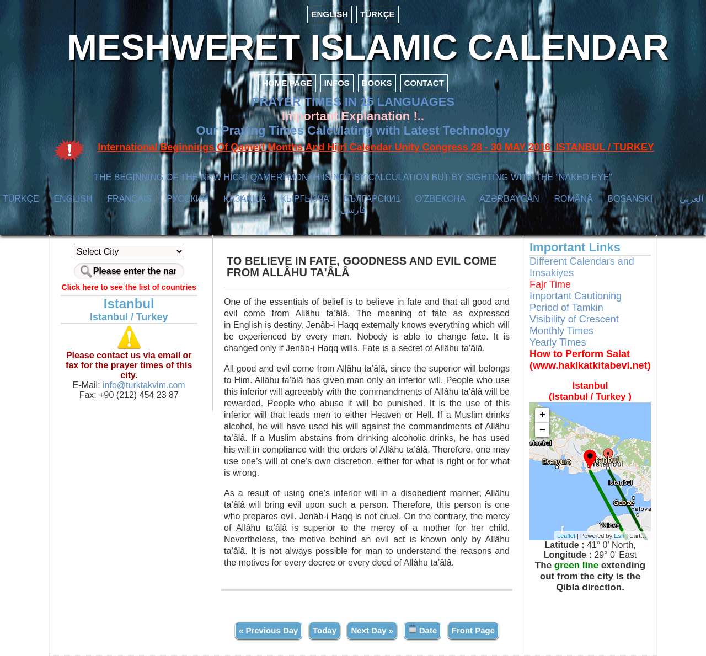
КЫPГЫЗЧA (305, 198)
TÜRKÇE (377, 14)
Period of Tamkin (566, 307)
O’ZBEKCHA (440, 198)
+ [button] (542, 415)
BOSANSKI (629, 198)
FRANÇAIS (129, 198)
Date (422, 630)
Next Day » (372, 630)
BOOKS (377, 83)
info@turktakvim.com (142, 385)
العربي (691, 198)
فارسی (353, 209)
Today (324, 630)
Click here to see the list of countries (129, 287)
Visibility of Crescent (574, 319)
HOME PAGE (287, 83)
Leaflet (566, 536)
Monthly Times (561, 330)
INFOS (337, 83)
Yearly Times (558, 342)
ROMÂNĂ (573, 198)
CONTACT (424, 83)
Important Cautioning (576, 296)
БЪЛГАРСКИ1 (372, 198)
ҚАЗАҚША (244, 198)
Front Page (473, 630)
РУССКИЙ (187, 198)
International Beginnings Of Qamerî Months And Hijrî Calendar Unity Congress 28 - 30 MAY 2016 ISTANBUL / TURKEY (376, 147)
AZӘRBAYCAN (509, 198)
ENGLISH (329, 14)
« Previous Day (268, 630)
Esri (619, 536)
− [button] (542, 430)
